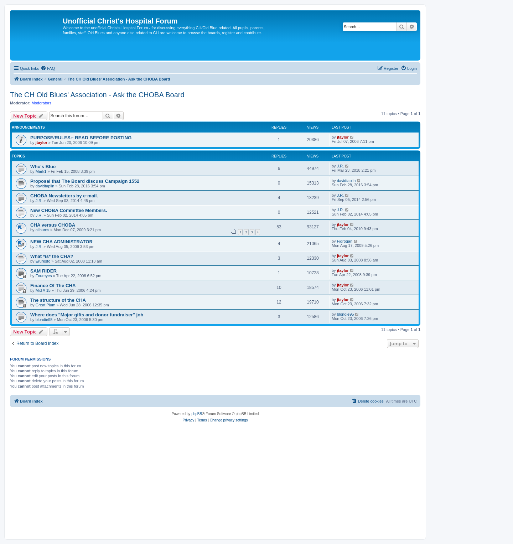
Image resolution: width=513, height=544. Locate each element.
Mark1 (41, 171)
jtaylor (41, 142)
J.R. (340, 166)
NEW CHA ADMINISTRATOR (61, 241)
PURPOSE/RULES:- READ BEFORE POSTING (80, 137)
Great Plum (46, 305)
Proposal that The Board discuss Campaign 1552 (84, 181)
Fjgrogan (344, 241)
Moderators (42, 103)
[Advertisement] (215, 480)
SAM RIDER (43, 271)
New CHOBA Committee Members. (68, 210)
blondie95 (44, 319)
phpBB (196, 414)
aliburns (43, 230)
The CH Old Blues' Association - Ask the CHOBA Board (97, 95)
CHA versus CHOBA (52, 225)
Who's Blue (43, 166)
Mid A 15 (43, 290)
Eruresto (43, 261)
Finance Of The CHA (53, 285)
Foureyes (44, 276)
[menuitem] (48, 68)
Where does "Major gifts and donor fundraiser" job (86, 314)
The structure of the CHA (58, 300)
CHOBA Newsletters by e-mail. (64, 195)
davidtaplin (45, 186)
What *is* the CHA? (51, 256)
